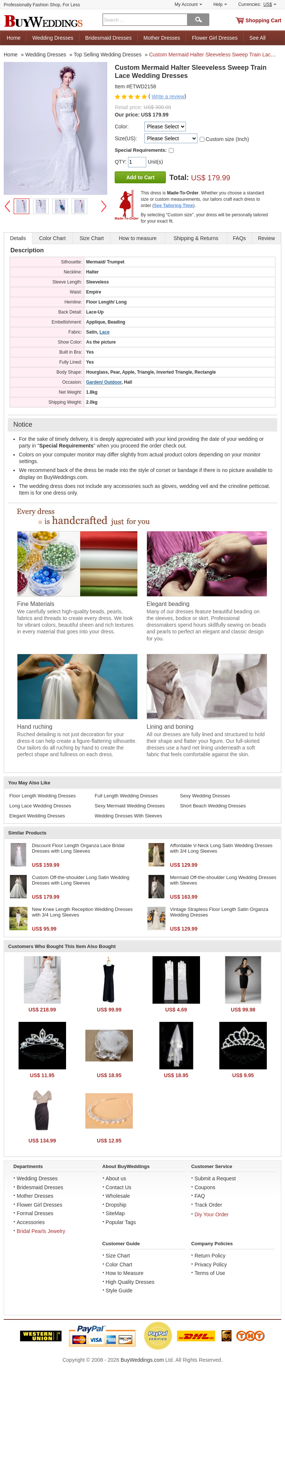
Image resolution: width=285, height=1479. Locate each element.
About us (116, 1178)
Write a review (168, 96)
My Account (188, 4)
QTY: (121, 162)
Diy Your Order (211, 1214)
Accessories (31, 1222)
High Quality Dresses (130, 1282)
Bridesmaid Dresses (108, 38)
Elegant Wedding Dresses (37, 816)
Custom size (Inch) (227, 139)
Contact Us (118, 1187)
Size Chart (118, 1256)
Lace (104, 332)
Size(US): (126, 138)
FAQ (199, 1196)
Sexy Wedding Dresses (205, 795)
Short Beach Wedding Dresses (213, 806)
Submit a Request (215, 1178)
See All (257, 38)
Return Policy (209, 1256)
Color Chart (119, 1265)
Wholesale (118, 1196)
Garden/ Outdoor (103, 382)
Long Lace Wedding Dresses (40, 806)
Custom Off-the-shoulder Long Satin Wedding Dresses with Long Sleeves (81, 880)
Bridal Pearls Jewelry (41, 1231)
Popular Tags (121, 1222)
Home (13, 38)
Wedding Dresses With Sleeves (128, 816)
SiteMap (115, 1213)
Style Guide (119, 1290)
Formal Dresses (35, 1213)
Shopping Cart (263, 20)
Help (220, 4)
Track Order (208, 1205)
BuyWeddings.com (142, 1360)
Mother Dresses (162, 38)
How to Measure (125, 1273)
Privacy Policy (210, 1265)
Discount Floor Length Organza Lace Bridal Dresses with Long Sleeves (78, 848)
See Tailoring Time (173, 205)
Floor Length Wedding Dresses (42, 795)
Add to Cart (140, 177)
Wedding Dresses (52, 38)
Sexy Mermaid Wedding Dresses (130, 806)
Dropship (116, 1205)
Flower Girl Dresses (215, 38)
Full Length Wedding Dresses (126, 795)
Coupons (204, 1187)
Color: (121, 126)
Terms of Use (209, 1273)
